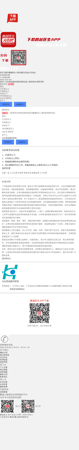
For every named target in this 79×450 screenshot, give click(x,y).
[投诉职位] (6, 258)
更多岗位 (3, 377)
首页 (2, 72)
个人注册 (3, 367)
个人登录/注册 (5, 77)
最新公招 (3, 374)
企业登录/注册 (5, 75)
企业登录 (3, 384)
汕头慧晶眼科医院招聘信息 (16, 82)
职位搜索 (3, 370)
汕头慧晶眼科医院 (9, 138)
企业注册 (3, 382)
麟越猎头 (12, 72)
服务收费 (3, 387)
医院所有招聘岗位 (17, 289)
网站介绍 (3, 353)
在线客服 (3, 392)
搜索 (6, 72)
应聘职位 (6, 104)
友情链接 (3, 360)
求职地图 (20, 72)
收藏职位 (20, 104)
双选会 (27, 72)
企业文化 (3, 357)
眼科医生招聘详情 (36, 82)
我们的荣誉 (4, 355)
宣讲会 (33, 72)
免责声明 (3, 362)
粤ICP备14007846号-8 (19, 417)
